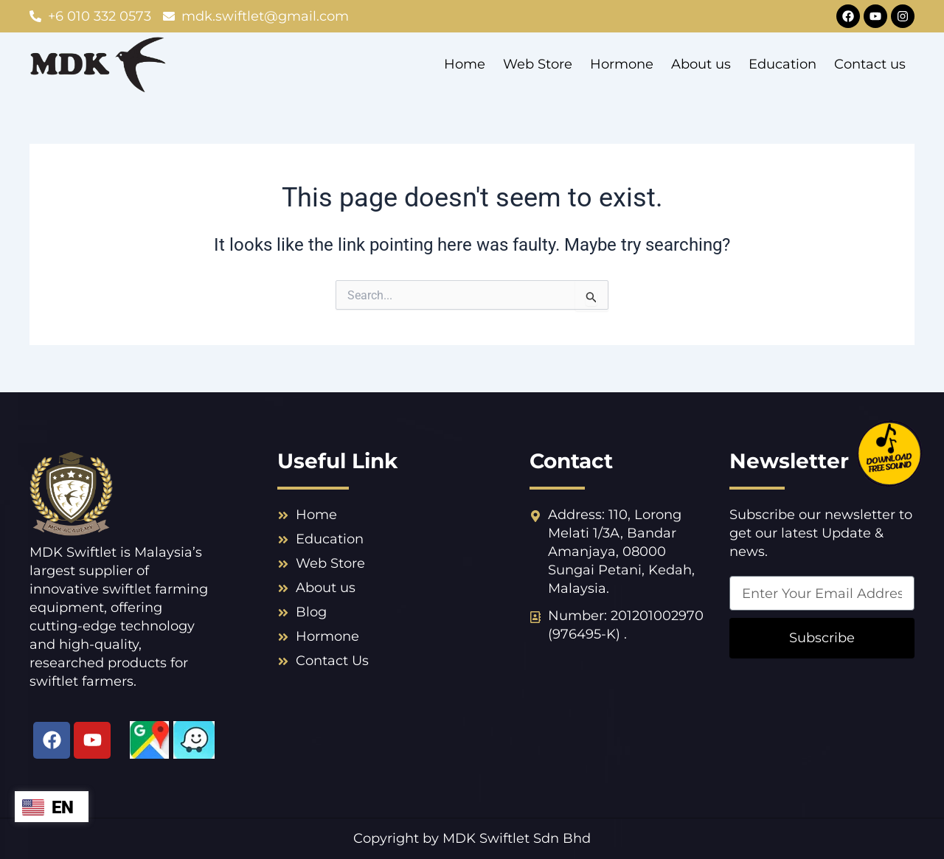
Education (782, 64)
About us (701, 64)
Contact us (870, 64)
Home (464, 64)
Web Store (537, 64)
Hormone (621, 64)
